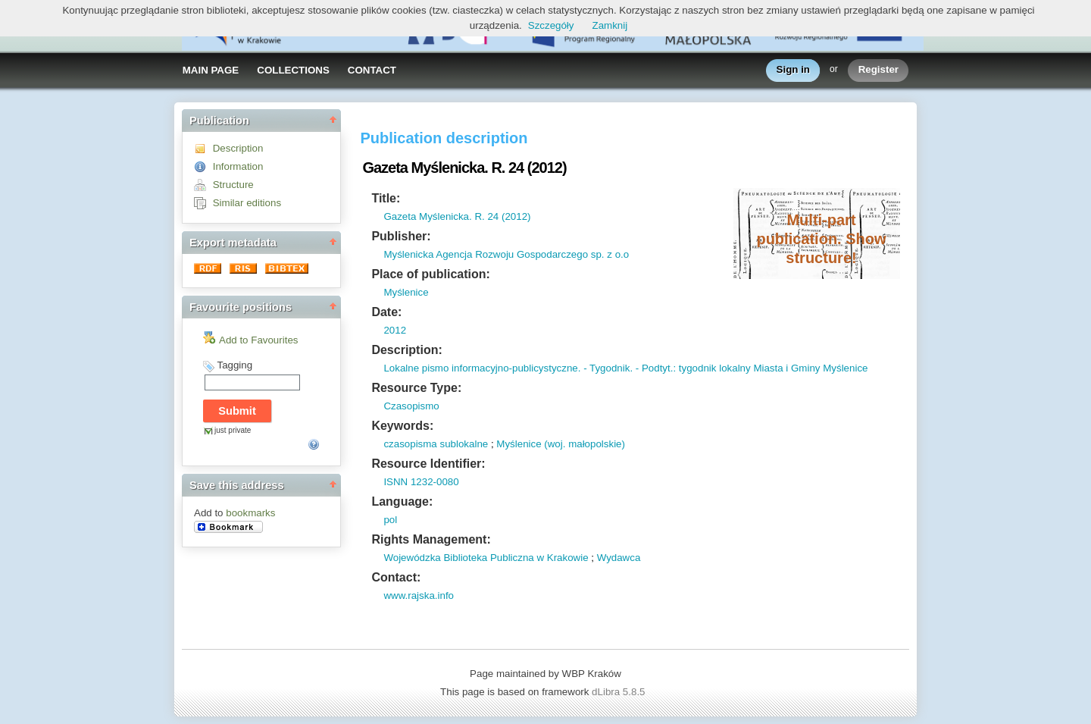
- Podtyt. (653, 368)
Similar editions (247, 202)
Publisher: (400, 236)
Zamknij (610, 25)
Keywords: (402, 425)
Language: (402, 501)
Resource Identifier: (428, 463)
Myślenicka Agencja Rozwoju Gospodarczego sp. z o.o (506, 254)
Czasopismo (411, 406)
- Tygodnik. (606, 368)
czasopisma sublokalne (435, 444)
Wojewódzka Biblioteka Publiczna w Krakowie (485, 557)
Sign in (793, 70)
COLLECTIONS (293, 70)
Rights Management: (430, 539)
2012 (394, 330)
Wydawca (619, 557)
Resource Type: (416, 387)
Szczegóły (551, 25)
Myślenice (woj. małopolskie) (560, 444)
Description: (406, 349)
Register (878, 70)
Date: (386, 312)
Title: (385, 198)
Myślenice (405, 292)
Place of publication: (430, 274)
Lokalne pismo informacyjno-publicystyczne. (481, 368)
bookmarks (250, 513)
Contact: (395, 577)
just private (232, 430)
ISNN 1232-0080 (420, 481)
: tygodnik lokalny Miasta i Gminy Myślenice (770, 368)
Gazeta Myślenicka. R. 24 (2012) (456, 216)
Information (238, 166)
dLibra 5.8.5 (620, 691)
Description (238, 148)
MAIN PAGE (211, 70)
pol (390, 519)
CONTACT (372, 70)
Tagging (234, 365)
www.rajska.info (418, 595)
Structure (233, 184)
